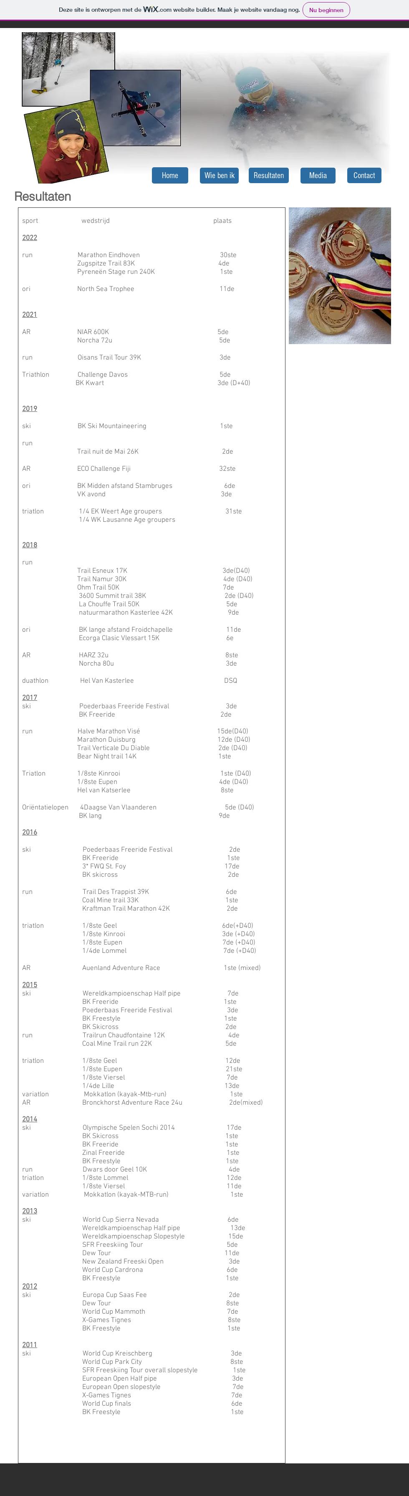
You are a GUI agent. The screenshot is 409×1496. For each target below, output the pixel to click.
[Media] (318, 176)
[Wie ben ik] (219, 176)
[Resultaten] (269, 175)
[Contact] (364, 175)
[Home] (170, 175)
